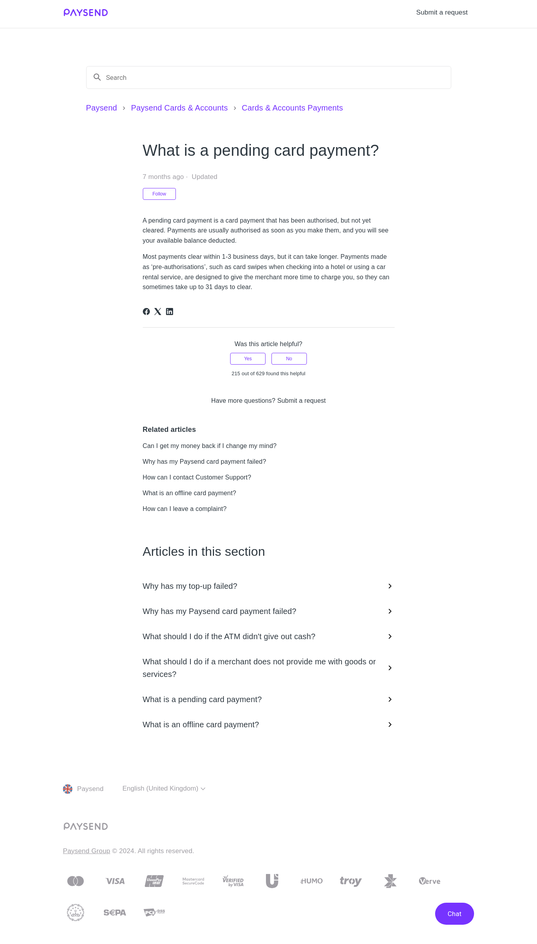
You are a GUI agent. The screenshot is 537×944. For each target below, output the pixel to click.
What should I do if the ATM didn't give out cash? (269, 636)
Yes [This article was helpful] (248, 358)
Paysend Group (86, 851)
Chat (454, 914)
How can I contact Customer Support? (197, 477)
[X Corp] (157, 311)
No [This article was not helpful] (289, 358)
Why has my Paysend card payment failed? (204, 461)
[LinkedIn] (169, 311)
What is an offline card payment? (189, 493)
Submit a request (442, 12)
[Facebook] (146, 311)
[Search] (275, 77)
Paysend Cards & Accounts (179, 107)
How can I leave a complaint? (185, 508)
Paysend (101, 107)
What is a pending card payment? (269, 699)
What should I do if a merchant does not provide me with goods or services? (269, 667)
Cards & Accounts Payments (292, 107)
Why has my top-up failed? (269, 586)
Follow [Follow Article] (159, 194)
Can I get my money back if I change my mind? (210, 445)
